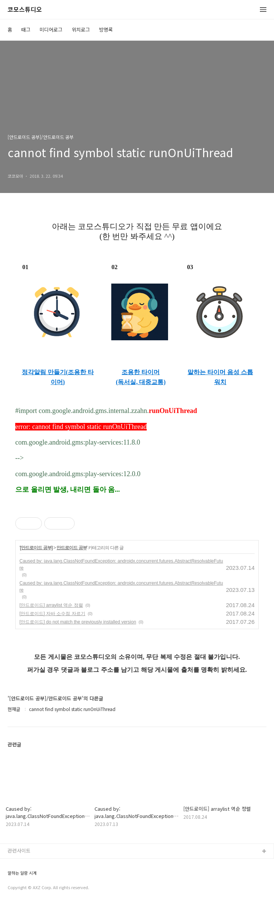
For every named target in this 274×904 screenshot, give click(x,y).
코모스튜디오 (25, 10)
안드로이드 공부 (71, 547)
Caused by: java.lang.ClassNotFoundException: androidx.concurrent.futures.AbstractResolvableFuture (121, 564)
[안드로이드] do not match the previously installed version (77, 622)
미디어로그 (51, 29)
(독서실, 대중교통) (141, 382)
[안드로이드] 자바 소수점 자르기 (52, 613)
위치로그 (81, 29)
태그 (25, 29)
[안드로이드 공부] (36, 547)
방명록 (106, 29)
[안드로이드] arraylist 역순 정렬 (51, 605)
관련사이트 (19, 850)
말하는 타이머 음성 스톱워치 (220, 377)
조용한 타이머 (141, 372)
